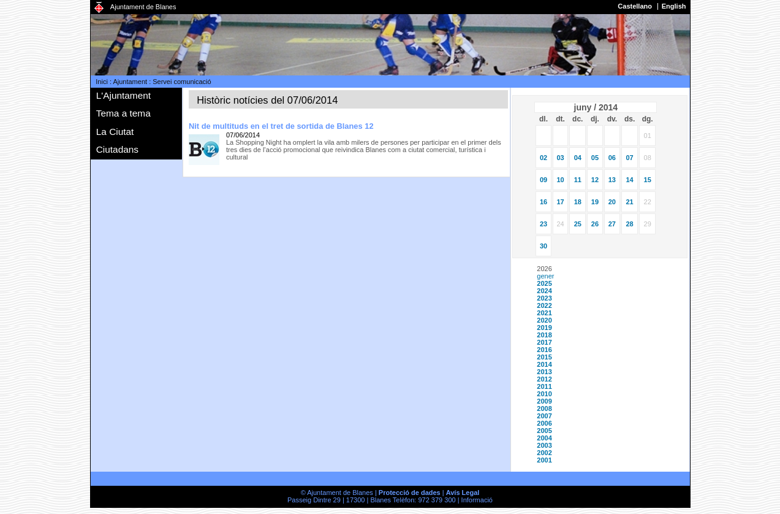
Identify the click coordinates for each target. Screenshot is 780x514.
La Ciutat (115, 131)
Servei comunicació (182, 81)
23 (543, 224)
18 (577, 201)
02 (543, 157)
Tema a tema (123, 113)
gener (545, 276)
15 (647, 179)
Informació (477, 500)
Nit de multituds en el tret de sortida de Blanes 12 (281, 126)
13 (612, 179)
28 (629, 224)
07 (629, 157)
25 (577, 224)
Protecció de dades (410, 492)
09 (543, 179)
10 (560, 179)
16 (543, 201)
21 (629, 201)
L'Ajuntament (123, 95)
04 (577, 157)
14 (629, 179)
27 (612, 224)
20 (612, 201)
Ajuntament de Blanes (143, 6)
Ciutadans (117, 149)
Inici (102, 81)
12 (595, 179)
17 (560, 201)
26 (595, 224)
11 (577, 179)
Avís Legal (463, 492)
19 (595, 201)
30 (543, 246)
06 (612, 157)
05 (595, 157)
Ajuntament (130, 81)
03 (560, 157)
